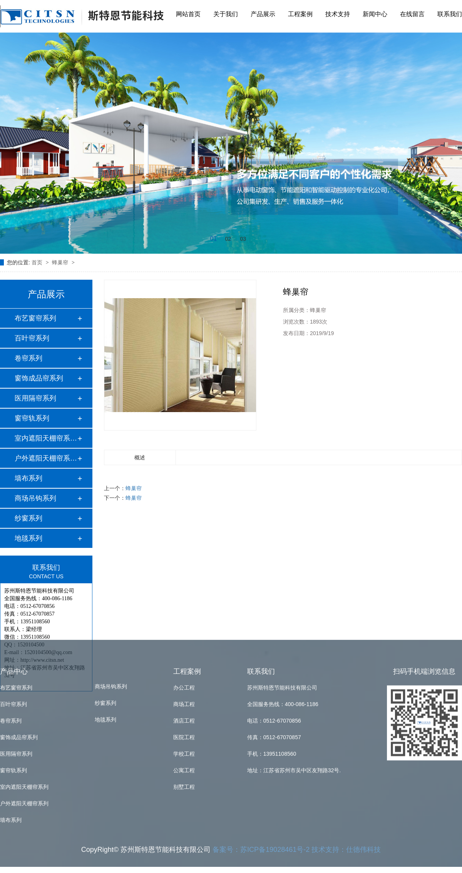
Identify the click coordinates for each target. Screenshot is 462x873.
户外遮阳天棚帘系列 (24, 719)
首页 (38, 262)
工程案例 (300, 13)
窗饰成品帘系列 (39, 378)
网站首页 (188, 13)
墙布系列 (28, 478)
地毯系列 (28, 538)
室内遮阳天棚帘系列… (46, 438)
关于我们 (225, 13)
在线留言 (412, 13)
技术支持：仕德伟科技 (346, 765)
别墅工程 (184, 702)
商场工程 (184, 620)
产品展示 (263, 13)
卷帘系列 (28, 358)
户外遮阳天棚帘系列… (46, 458)
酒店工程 (184, 636)
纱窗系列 (28, 518)
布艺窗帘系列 (35, 318)
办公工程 (184, 603)
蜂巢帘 (61, 262)
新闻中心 (375, 13)
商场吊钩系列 (35, 498)
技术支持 (337, 13)
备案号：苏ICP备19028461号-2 (261, 765)
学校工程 (184, 669)
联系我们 (449, 13)
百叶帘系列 (32, 338)
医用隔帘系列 (35, 398)
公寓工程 (184, 686)
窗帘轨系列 (32, 418)
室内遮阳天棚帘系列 (24, 702)
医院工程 (184, 653)
